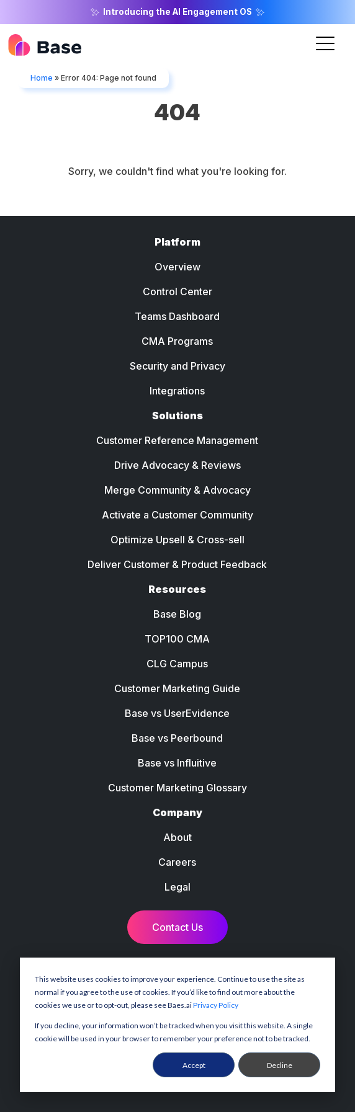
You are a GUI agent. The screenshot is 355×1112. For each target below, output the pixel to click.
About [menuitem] (177, 837)
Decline (279, 1065)
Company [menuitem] (177, 812)
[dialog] (177, 1025)
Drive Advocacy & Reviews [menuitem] (177, 465)
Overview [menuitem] (177, 266)
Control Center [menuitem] (177, 291)
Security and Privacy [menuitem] (177, 366)
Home (41, 77)
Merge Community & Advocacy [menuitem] (177, 490)
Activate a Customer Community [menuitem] (177, 515)
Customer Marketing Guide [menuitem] (177, 688)
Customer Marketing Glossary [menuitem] (177, 787)
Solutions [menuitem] (177, 415)
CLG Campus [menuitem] (177, 663)
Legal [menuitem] (177, 887)
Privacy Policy (215, 1005)
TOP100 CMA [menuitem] (177, 639)
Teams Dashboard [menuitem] (177, 316)
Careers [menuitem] (177, 862)
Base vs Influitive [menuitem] (177, 763)
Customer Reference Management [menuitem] (177, 440)
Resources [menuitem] (177, 589)
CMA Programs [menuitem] (177, 341)
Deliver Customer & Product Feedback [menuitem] (177, 564)
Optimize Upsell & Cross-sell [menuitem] (177, 539)
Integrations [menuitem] (177, 391)
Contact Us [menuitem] (177, 927)
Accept (193, 1065)
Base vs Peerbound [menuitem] (177, 738)
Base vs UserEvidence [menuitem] (177, 713)
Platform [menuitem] (177, 242)
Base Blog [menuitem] (177, 614)
